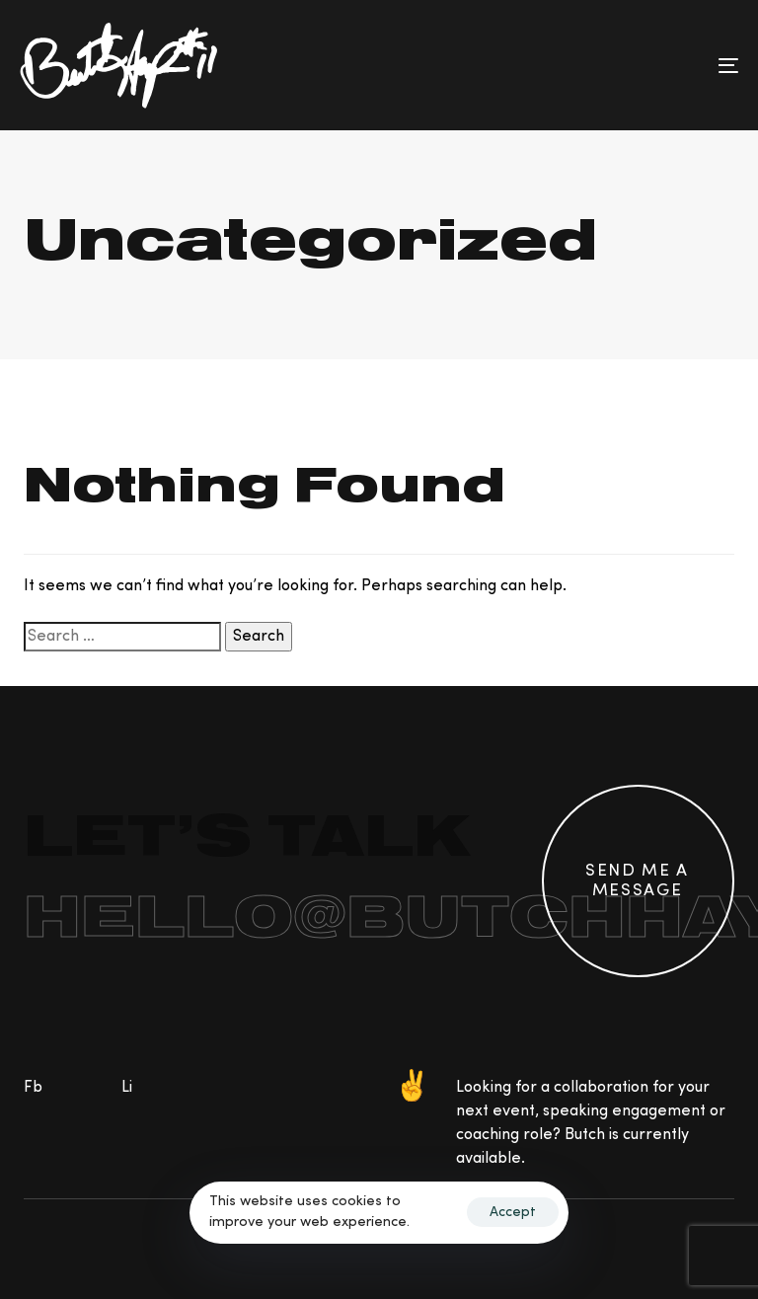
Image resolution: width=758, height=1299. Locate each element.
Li (126, 1088)
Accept (513, 1212)
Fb (33, 1088)
